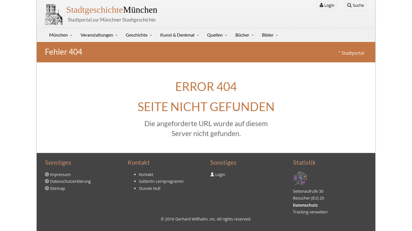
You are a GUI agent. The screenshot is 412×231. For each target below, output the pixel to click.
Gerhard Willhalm (191, 219)
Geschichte (137, 34)
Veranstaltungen (97, 34)
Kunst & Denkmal (177, 34)
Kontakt (146, 174)
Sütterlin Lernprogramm (161, 181)
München (111, 10)
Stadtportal (353, 53)
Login (327, 5)
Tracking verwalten (310, 212)
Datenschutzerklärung (70, 181)
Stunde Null (150, 188)
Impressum (60, 174)
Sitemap (57, 188)
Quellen (215, 34)
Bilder (268, 34)
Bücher (242, 34)
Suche (355, 5)
